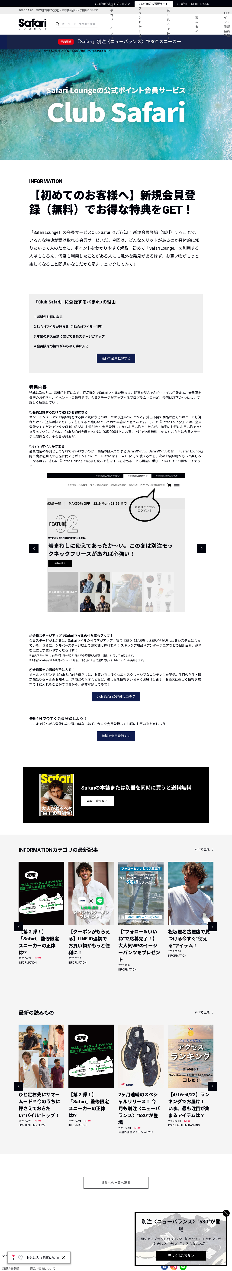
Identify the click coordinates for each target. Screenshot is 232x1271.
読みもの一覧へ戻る (116, 1182)
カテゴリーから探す (111, 24)
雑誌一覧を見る (97, 801)
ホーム (22, 51)
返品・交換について (42, 1268)
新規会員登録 (10, 1268)
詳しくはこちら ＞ (181, 1256)
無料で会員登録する (116, 358)
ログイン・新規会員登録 (227, 24)
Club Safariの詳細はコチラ (116, 696)
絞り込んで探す (168, 24)
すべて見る (202, 850)
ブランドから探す (140, 24)
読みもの (196, 24)
